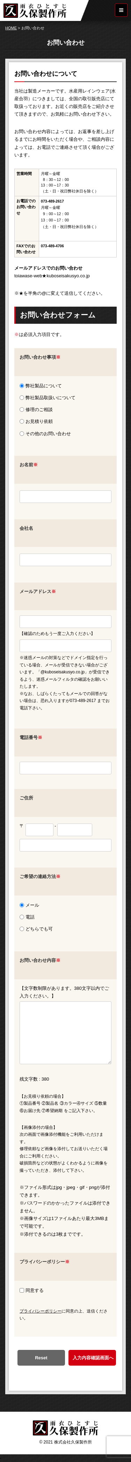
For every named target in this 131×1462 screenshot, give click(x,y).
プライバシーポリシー (40, 1311)
